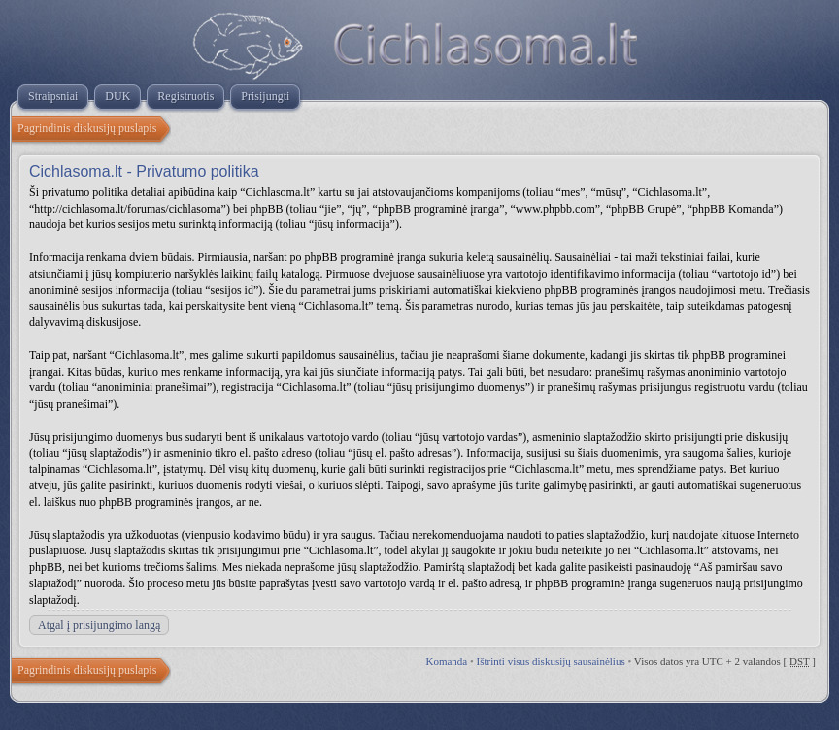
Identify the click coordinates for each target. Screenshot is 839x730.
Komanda (446, 661)
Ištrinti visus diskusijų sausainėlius (551, 661)
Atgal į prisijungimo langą (99, 625)
